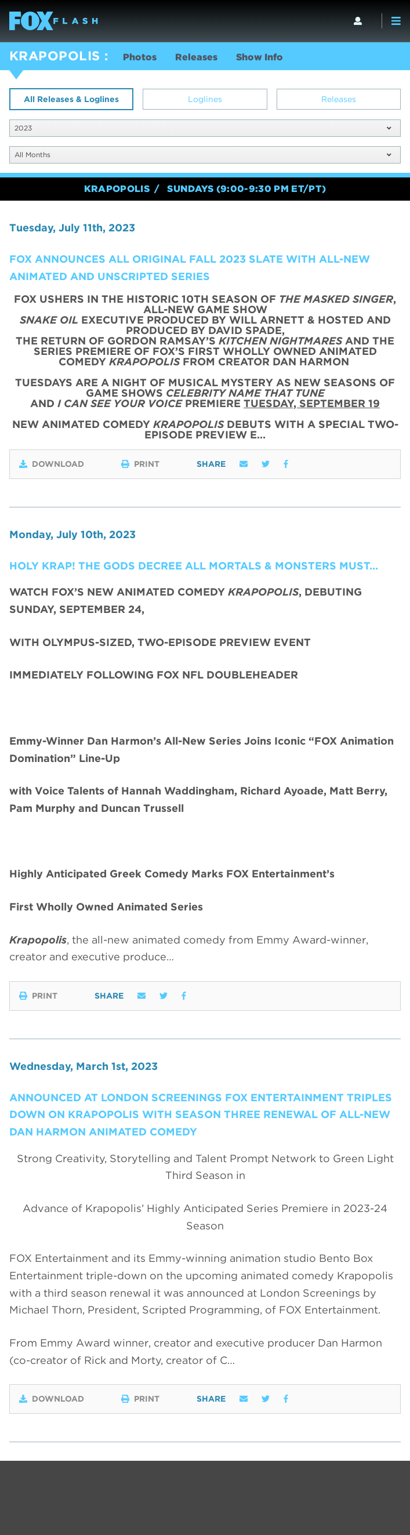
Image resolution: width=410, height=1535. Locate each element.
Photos (140, 57)
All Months (202, 154)
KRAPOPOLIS (54, 55)
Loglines (205, 99)
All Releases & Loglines (71, 99)
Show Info (259, 57)
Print (140, 464)
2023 (202, 128)
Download (51, 464)
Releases (196, 57)
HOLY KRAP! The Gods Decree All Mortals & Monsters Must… (193, 566)
